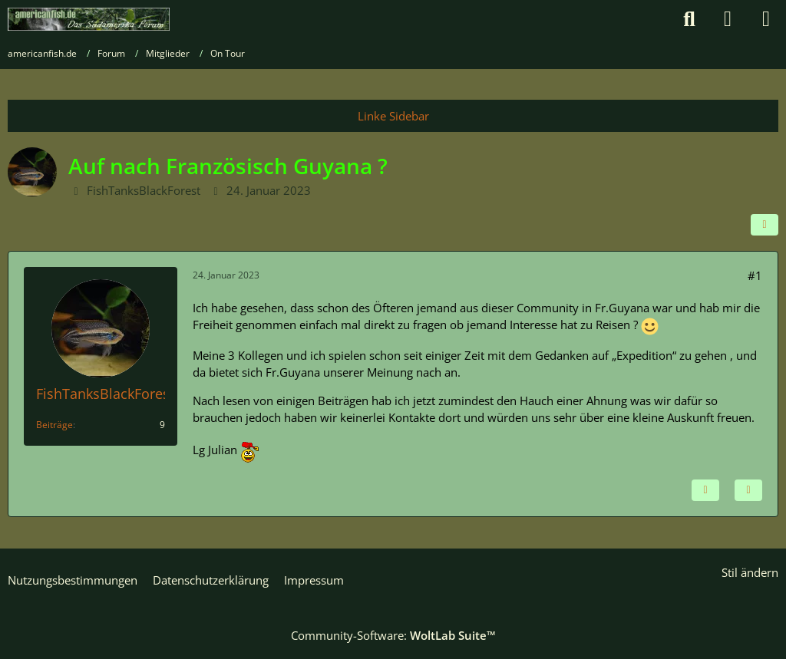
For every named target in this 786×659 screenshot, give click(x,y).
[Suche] (689, 19)
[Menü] (766, 19)
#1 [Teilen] (755, 275)
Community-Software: (393, 635)
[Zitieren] (748, 490)
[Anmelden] (727, 19)
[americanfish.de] (89, 19)
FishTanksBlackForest (143, 190)
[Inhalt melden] (705, 490)
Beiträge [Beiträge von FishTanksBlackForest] (54, 424)
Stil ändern (750, 572)
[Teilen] (764, 225)
